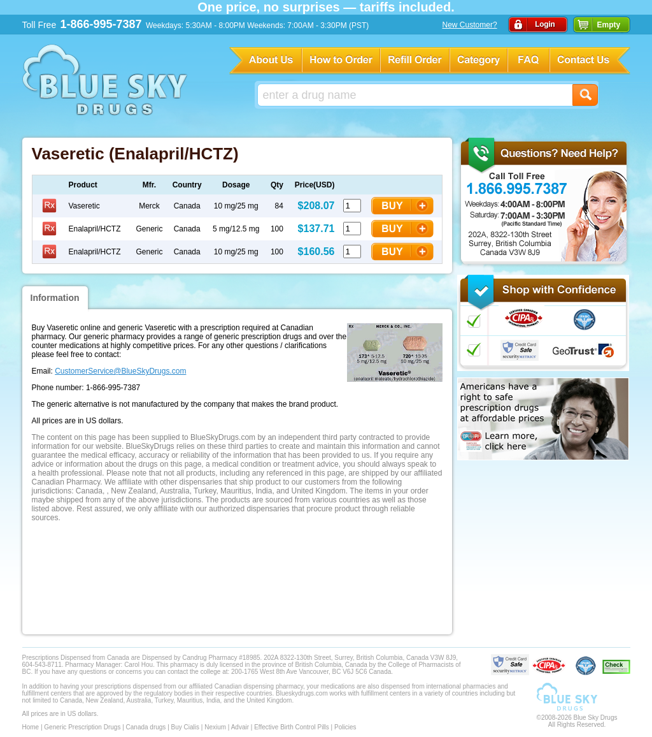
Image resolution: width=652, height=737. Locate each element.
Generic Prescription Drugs (82, 727)
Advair (240, 727)
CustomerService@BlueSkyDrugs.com (120, 371)
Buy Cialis (185, 727)
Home (30, 727)
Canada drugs (146, 727)
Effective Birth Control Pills (291, 727)
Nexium (215, 727)
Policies (345, 727)
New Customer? (470, 24)
